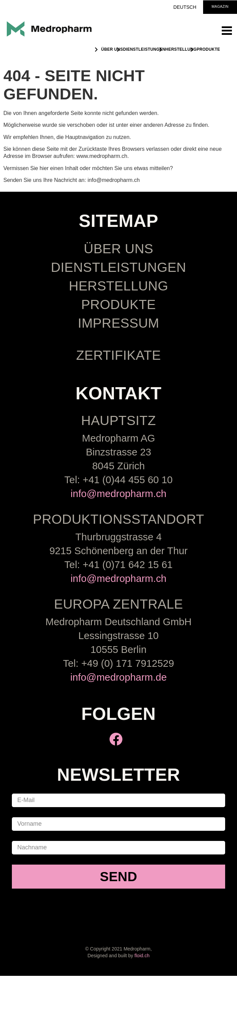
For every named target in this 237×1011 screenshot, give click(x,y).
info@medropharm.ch (118, 493)
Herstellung (181, 49)
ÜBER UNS (112, 49)
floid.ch (142, 955)
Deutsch (184, 7)
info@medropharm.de (118, 677)
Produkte (208, 49)
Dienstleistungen (144, 49)
